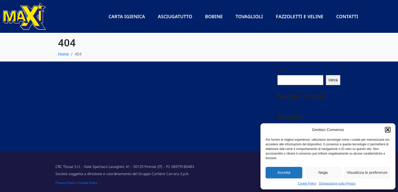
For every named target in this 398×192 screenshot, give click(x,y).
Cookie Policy (307, 183)
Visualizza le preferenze (367, 172)
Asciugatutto (175, 16)
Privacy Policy (65, 183)
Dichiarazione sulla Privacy (337, 183)
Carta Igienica (127, 16)
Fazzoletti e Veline (299, 16)
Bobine (214, 16)
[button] (387, 129)
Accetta (283, 172)
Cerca (282, 70)
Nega (323, 172)
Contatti (347, 16)
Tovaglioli (249, 16)
